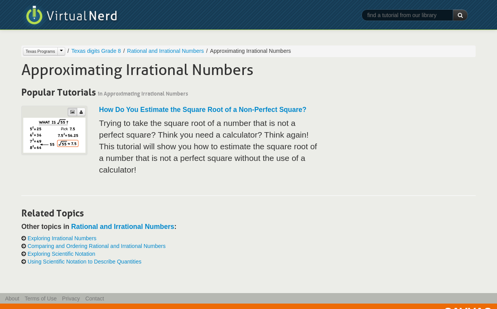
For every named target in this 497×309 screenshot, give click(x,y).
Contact (94, 298)
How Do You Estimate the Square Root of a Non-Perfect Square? (202, 109)
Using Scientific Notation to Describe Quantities (84, 261)
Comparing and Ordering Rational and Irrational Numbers (97, 246)
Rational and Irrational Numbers (165, 51)
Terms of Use (40, 298)
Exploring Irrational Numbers (62, 238)
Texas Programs (40, 51)
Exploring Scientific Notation (61, 254)
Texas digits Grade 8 (96, 51)
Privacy (71, 298)
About (12, 298)
